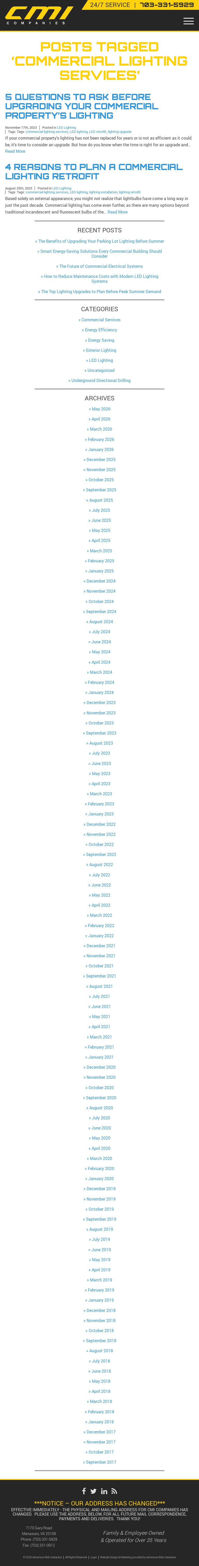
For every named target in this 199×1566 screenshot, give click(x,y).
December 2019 (101, 1188)
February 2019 (101, 1289)
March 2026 (101, 428)
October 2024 (101, 600)
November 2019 (101, 1198)
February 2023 (101, 803)
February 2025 (101, 560)
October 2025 (101, 479)
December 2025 (101, 458)
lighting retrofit (130, 191)
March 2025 (101, 550)
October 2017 (101, 1451)
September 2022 (101, 853)
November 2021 (101, 955)
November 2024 (101, 590)
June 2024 (101, 641)
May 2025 (101, 529)
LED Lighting (66, 127)
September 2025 (101, 489)
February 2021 (101, 1046)
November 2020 (101, 1076)
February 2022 (101, 924)
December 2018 (101, 1309)
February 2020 (101, 1167)
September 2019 (101, 1218)
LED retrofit (97, 130)
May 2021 (101, 1015)
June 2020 (101, 1127)
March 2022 (101, 914)
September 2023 (101, 732)
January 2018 (101, 1421)
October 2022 (101, 843)
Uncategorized (101, 369)
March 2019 (101, 1279)
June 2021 (101, 1005)
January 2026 (101, 448)
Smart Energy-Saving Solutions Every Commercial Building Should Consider (101, 252)
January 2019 (101, 1299)
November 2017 (101, 1441)
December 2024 (101, 580)
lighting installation (103, 191)
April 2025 (101, 540)
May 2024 (101, 651)
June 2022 (101, 884)
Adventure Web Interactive (161, 1556)
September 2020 (101, 1096)
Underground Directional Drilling (101, 380)
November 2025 (101, 468)
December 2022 (101, 823)
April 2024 (101, 661)
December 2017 (101, 1431)
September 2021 (101, 975)
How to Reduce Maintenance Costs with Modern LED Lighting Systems (101, 277)
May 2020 (101, 1137)
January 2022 (101, 934)
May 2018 (101, 1380)
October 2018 (101, 1329)
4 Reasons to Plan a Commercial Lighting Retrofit (94, 170)
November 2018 (101, 1319)
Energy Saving (101, 339)
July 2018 (101, 1360)
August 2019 (101, 1228)
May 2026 (101, 408)
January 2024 (101, 691)
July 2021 (101, 995)
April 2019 (101, 1269)
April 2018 (101, 1390)
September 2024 (101, 610)
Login (93, 1556)
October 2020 (101, 1086)
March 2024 (101, 671)
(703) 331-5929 (45, 1538)
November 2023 (101, 712)
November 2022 (101, 833)
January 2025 (101, 570)
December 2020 (101, 1066)
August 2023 (101, 742)
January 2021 (101, 1056)
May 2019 (101, 1259)
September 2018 (101, 1339)
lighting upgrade (119, 130)
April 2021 (101, 1026)
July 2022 (101, 874)
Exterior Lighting (101, 349)
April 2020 (101, 1147)
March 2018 (101, 1400)
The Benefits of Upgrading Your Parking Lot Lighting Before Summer (101, 240)
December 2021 (101, 945)
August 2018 (101, 1350)
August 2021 (101, 985)
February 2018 (101, 1411)
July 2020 (101, 1117)
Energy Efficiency (101, 329)
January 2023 (101, 813)
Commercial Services (101, 319)
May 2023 (101, 772)
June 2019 (101, 1248)
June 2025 (101, 519)
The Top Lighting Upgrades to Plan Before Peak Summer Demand (101, 290)
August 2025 (101, 499)
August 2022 (101, 864)
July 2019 (101, 1238)
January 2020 (101, 1177)
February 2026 (101, 438)
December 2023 (101, 702)
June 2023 (101, 762)
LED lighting (79, 130)
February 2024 (101, 681)
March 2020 (101, 1157)
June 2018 (101, 1370)
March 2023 (101, 793)
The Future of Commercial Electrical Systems (101, 265)
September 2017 (101, 1461)
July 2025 (101, 509)
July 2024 (101, 630)
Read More (15, 151)
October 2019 (101, 1208)
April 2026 (101, 418)
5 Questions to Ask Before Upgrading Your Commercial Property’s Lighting (81, 106)
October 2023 (101, 722)
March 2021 (101, 1036)
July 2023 (101, 752)
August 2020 (101, 1107)
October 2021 (101, 965)
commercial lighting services (47, 130)
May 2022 (101, 894)
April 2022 (101, 904)
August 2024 (101, 620)
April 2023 (101, 782)
